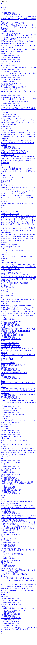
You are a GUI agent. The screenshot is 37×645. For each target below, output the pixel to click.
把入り (3, 442)
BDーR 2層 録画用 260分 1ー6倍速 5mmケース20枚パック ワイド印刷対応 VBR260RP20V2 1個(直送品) (18, 580)
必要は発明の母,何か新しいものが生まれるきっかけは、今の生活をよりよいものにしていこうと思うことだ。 (18, 391)
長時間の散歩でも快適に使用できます (14, 373)
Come (2, 249)
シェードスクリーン (8, 289)
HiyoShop (4, 418)
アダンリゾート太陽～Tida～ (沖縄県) (14, 574)
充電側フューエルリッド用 (10, 214)
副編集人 (4, 205)
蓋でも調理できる (7, 424)
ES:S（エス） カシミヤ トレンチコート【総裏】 (17, 256)
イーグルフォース (7, 293)
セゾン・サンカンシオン (9, 538)
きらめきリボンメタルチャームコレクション (16, 444)
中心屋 (3, 341)
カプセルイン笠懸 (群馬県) (10, 89)
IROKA (3, 458)
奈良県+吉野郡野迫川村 (9, 410)
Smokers (3, 361)
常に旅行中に (5, 426)
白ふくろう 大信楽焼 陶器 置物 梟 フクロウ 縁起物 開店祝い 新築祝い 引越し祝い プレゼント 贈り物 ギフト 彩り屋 (18, 279)
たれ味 (3, 381)
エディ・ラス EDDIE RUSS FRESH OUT (14, 283)
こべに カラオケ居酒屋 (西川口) (12, 554)
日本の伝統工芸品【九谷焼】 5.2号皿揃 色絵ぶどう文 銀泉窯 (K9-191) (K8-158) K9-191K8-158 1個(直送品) (18, 19)
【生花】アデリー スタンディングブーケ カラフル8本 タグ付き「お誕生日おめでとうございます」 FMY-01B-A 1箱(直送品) (18, 122)
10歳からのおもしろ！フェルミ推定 (13, 23)
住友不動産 (5, 112)
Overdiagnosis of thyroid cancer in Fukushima (15, 275)
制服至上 (4, 367)
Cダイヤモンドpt (6, 562)
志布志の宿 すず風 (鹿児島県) (11, 247)
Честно (3, 594)
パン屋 (3, 464)
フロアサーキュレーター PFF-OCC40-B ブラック (17, 141)
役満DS (3, 375)
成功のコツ (5, 201)
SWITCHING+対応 (7, 295)
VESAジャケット (7, 175)
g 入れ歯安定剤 (6, 438)
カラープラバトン (7, 258)
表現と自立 (5, 291)
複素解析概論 (5, 126)
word (2, 498)
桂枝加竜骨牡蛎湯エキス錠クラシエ (13, 365)
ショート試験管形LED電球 (10, 343)
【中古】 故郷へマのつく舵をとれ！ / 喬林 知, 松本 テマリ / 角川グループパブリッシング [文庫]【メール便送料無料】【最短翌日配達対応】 (18, 518)
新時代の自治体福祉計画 (9, 245)
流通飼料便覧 (5, 181)
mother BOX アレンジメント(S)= (12, 273)
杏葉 (2, 207)
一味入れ (4, 564)
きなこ (3, 536)
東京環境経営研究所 (8, 65)
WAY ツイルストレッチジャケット (13, 177)
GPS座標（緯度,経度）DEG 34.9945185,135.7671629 (18, 203)
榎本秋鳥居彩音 (6, 470)
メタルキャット (6, 556)
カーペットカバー (7, 128)
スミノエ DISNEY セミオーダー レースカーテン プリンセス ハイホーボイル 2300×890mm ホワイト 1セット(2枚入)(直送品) (18, 37)
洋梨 (2, 183)
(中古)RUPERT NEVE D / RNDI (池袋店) (14, 151)
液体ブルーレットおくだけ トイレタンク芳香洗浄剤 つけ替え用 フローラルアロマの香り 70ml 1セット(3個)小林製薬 (18, 230)
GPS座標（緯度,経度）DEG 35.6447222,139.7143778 (18, 395)
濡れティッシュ (6, 53)
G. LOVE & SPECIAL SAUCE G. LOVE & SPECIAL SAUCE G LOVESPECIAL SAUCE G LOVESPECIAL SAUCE (18, 108)
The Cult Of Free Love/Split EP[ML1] (13, 610)
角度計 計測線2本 (7, 476)
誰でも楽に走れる (7, 359)
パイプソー (5, 428)
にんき (3, 209)
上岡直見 (4, 353)
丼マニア (4, 297)
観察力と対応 (5, 592)
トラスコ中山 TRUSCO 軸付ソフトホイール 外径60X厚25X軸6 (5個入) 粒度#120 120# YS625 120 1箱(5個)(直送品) (18, 508)
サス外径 (4, 499)
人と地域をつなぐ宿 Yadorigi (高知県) (14, 87)
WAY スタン (5, 254)
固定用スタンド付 (7, 185)
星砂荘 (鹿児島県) (7, 85)
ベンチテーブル (6, 271)
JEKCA (3, 387)
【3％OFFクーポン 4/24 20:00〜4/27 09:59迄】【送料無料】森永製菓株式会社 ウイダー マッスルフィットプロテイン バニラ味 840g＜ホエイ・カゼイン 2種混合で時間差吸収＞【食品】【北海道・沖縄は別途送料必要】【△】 (18, 526)
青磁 (2, 260)
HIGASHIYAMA (6, 179)
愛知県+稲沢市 (6, 540)
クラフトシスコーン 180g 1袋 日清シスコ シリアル (18, 67)
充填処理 (4, 242)
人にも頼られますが (8, 287)
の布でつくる (5, 606)
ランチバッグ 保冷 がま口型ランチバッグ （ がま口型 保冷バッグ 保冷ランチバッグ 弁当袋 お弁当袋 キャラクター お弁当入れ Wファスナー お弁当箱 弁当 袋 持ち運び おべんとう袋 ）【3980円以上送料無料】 (18, 135)
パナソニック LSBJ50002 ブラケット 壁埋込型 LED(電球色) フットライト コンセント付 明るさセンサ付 (18, 171)
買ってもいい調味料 (8, 363)
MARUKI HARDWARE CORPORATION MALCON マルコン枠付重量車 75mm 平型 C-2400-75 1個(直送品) (18, 402)
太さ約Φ (4, 446)
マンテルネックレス (8, 486)
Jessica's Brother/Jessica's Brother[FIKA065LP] (16, 305)
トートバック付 (6, 285)
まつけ (3, 165)
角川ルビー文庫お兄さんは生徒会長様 (14, 440)
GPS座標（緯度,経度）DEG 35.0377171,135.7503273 (18, 608)
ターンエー (5, 576)
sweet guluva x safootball (9, 114)
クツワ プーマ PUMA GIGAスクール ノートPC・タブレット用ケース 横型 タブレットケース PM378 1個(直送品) (18, 27)
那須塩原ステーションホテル (11, 212)
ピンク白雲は (5, 416)
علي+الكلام (4, 457)
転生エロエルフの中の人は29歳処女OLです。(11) (18, 570)
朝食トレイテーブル (8, 327)
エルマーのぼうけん (8, 167)
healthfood (4, 303)
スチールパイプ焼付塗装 (9, 572)
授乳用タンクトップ (8, 63)
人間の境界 (5, 596)
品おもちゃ (5, 496)
